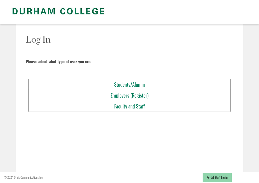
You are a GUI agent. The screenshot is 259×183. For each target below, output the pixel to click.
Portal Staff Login (217, 177)
